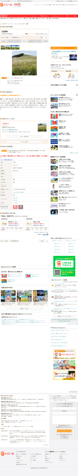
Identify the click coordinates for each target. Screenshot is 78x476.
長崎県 (66, 319)
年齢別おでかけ (44, 16)
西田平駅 (22, 192)
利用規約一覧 (18, 456)
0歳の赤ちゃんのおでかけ (57, 240)
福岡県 (58, 319)
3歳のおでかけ (71, 243)
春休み (54, 4)
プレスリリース (62, 460)
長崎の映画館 (21, 411)
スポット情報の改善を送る (6, 159)
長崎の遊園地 (3, 399)
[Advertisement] (24, 114)
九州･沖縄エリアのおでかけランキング (10, 319)
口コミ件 (45, 33)
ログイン (75, 1)
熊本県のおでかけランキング (36, 321)
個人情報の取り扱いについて (64, 425)
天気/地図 (45, 41)
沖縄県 (68, 321)
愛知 (27, 18)
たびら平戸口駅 (16, 192)
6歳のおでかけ (57, 249)
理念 (46, 456)
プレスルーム (33, 458)
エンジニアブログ (48, 462)
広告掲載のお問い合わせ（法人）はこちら (64, 427)
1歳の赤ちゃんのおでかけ (71, 240)
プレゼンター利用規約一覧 (35, 454)
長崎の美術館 (37, 411)
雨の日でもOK (59, 4)
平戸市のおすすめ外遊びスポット (58, 345)
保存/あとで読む (59, 1)
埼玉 (21, 18)
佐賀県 (62, 319)
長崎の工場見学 (4, 402)
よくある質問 (33, 456)
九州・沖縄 (54, 18)
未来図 (60, 456)
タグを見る (15, 200)
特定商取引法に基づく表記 (21, 464)
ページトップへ (73, 391)
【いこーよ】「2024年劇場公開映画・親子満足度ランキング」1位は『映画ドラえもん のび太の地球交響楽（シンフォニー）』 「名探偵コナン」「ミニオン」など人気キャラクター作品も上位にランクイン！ (28, 441)
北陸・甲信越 (32, 18)
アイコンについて (4, 207)
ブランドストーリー (63, 454)
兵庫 (44, 18)
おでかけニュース (57, 16)
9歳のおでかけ (71, 252)
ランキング (33, 16)
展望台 (14, 197)
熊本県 (70, 319)
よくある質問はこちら (64, 436)
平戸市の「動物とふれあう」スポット (59, 333)
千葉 (19, 18)
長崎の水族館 (43, 411)
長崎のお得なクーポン (5, 406)
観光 (17, 197)
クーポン (17, 41)
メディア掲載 (33, 460)
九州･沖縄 (54, 319)
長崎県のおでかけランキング (22, 321)
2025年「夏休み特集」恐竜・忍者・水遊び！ (10, 420)
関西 (37, 18)
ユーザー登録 (3, 426)
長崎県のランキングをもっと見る (64, 316)
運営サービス (47, 458)
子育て (67, 16)
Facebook (18, 462)
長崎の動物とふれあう (20, 402)
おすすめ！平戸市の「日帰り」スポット (60, 330)
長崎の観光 (41, 399)
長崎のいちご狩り (37, 414)
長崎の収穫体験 (29, 402)
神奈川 (16, 18)
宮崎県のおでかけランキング (22, 322)
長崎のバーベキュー (17, 399)
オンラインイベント (22, 16)
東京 (13, 18)
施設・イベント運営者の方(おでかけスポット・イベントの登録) (20, 426)
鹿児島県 (64, 321)
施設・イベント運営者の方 (21, 454)
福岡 (58, 18)
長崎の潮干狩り (30, 414)
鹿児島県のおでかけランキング (37, 322)
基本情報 (3, 41)
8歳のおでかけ (57, 252)
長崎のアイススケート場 (21, 414)
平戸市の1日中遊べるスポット (58, 339)
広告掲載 (18, 458)
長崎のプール (35, 399)
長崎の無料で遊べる (15, 406)
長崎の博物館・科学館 (29, 411)
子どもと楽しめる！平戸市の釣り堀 (59, 342)
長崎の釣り (24, 399)
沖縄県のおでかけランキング (8, 324)
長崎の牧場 (29, 399)
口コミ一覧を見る (24, 136)
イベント (11, 16)
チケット (10, 41)
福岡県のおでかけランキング (27, 319)
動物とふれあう (66, 4)
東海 (24, 18)
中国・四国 (48, 18)
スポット (4, 16)
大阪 (39, 18)
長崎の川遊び (3, 407)
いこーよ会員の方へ (64, 437)
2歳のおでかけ (57, 243)
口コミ (24, 41)
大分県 (74, 319)
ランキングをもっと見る (72, 323)
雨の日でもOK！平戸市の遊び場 (58, 336)
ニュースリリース (19, 460)
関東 (11, 18)
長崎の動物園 (10, 399)
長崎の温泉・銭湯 (4, 414)
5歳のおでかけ (71, 246)
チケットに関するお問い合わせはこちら (64, 434)
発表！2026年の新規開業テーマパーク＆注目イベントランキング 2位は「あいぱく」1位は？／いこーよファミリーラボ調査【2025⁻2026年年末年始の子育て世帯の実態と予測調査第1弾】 (27, 432)
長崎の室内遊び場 (14, 411)
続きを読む (10, 83)
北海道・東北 (3, 18)
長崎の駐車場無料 (23, 406)
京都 (42, 18)
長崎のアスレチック (31, 406)
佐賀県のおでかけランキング (8, 321)
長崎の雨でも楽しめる (5, 411)
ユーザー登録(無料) (69, 1)
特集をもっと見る (74, 152)
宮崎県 (59, 321)
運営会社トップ (48, 454)
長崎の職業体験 (36, 402)
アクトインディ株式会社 (60, 451)
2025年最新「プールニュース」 (26, 420)
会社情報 (61, 458)
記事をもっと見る (24, 308)
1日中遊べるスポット (74, 4)
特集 (74, 16)
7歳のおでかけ (71, 249)
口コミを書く (5, 37)
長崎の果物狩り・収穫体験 (6, 416)
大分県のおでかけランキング (8, 322)
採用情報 (47, 460)
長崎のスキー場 (12, 414)
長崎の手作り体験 (11, 402)
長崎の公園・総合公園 (40, 406)
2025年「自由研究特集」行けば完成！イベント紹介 (11, 422)
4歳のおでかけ (57, 246)
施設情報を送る (15, 37)
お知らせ (31, 41)
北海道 (7, 18)
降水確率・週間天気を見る (40, 232)
